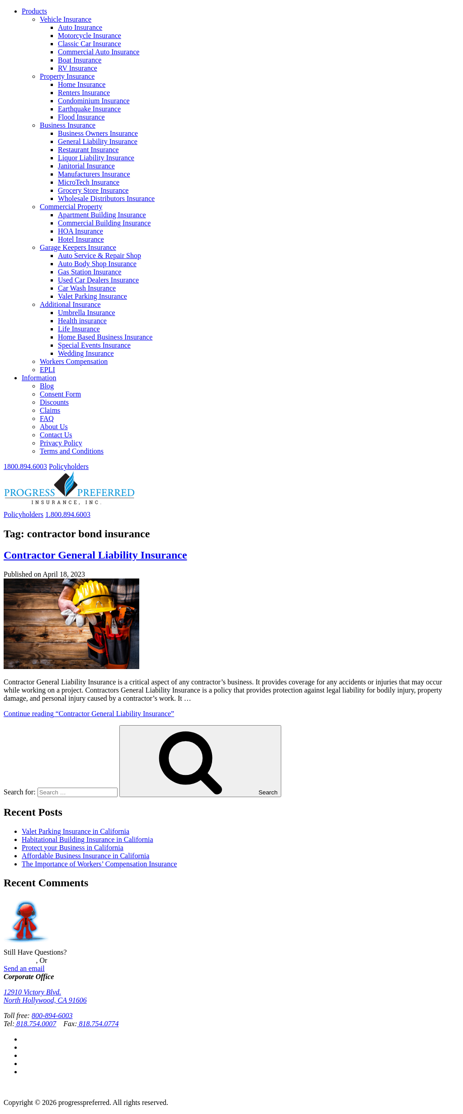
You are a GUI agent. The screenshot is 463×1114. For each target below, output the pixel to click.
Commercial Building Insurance (104, 223)
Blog (47, 386)
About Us (54, 426)
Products (34, 11)
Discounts (54, 402)
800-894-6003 (52, 1015)
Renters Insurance (84, 92)
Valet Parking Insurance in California (75, 831)
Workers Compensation (74, 361)
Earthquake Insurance (89, 109)
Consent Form (60, 394)
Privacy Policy (61, 443)
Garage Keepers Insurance (78, 247)
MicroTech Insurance (88, 182)
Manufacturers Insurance (94, 174)
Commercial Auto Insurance (98, 52)
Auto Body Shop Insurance (97, 264)
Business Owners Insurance (98, 133)
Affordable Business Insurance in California (85, 856)
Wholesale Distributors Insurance (106, 198)
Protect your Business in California (72, 847)
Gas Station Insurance (89, 272)
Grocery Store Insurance (93, 190)
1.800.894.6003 (67, 514)
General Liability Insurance (97, 141)
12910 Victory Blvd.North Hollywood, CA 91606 (45, 996)
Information (39, 378)
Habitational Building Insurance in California (87, 839)
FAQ (47, 418)
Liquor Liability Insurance (96, 158)
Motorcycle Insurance (89, 35)
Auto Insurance (80, 27)
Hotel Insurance (81, 239)
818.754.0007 (35, 1024)
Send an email (24, 968)
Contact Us (56, 435)
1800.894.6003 (25, 466)
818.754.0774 (98, 1024)
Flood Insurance (81, 117)
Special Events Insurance (94, 345)
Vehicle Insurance (65, 19)
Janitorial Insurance (86, 166)
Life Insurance (79, 329)
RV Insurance (77, 68)
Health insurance (82, 321)
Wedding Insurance (86, 353)
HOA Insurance (80, 231)
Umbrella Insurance (86, 312)
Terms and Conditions (72, 451)
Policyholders (69, 466)
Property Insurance (67, 76)
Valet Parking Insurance (92, 296)
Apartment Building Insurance (102, 215)
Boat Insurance (79, 60)
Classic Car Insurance (89, 44)
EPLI (47, 369)
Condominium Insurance (94, 101)
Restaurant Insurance (88, 149)
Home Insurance (81, 84)
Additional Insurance (70, 304)
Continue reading (89, 713)
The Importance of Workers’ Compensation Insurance (99, 864)
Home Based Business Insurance (105, 337)
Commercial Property (71, 206)
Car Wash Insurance (87, 288)
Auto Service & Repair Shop (99, 255)
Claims (50, 410)
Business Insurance (67, 125)
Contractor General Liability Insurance (95, 555)
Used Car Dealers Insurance (98, 280)
